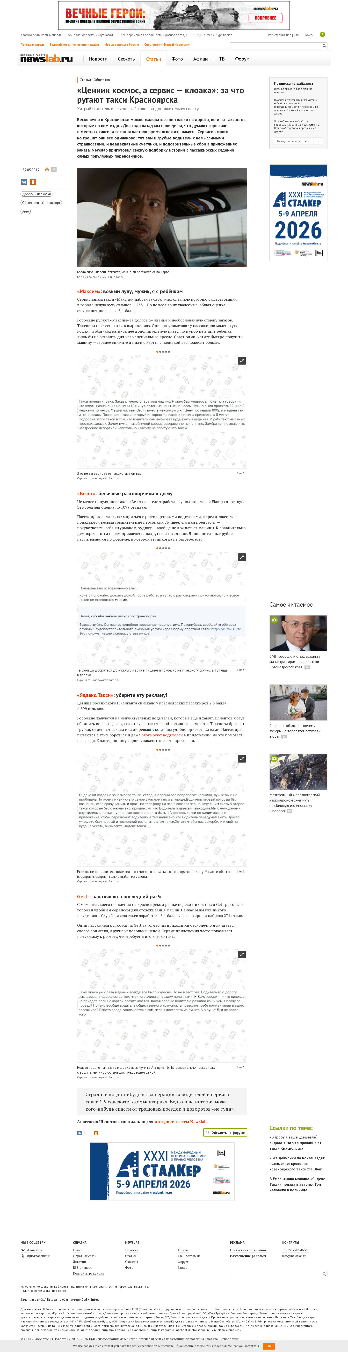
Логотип (79, 1262)
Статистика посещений (248, 1250)
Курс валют (224, 35)
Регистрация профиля (283, 35)
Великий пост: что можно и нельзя (75, 45)
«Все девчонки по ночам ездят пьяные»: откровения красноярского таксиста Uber (297, 1163)
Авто (25, 211)
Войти (309, 35)
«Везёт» (86, 493)
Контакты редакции (88, 1273)
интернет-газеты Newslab (180, 1121)
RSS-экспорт (82, 1267)
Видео (183, 1267)
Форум (183, 1262)
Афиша (183, 1250)
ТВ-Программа (189, 1256)
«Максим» (89, 291)
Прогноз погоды (175, 35)
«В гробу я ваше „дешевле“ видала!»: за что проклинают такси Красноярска (295, 1143)
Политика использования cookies (43, 1290)
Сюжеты (131, 1262)
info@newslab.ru (294, 1256)
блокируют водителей (162, 735)
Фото (129, 1267)
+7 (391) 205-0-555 (295, 1250)
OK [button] (269, 1346)
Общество (102, 79)
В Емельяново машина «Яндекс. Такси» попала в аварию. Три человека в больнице (297, 1184)
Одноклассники (35, 1256)
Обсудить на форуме (228, 1132)
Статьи (85, 79)
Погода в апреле (32, 45)
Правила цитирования (222, 1339)
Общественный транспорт (41, 202)
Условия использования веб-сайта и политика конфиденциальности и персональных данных (85, 1286)
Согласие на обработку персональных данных (291, 123)
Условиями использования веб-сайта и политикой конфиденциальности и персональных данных (296, 105)
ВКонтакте (32, 1250)
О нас (77, 1250)
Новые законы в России (122, 45)
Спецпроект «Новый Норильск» (167, 45)
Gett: (83, 896)
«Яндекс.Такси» (95, 695)
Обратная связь (84, 1256)
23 (53, 169)
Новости (131, 1250)
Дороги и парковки (36, 194)
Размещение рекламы (248, 1256)
